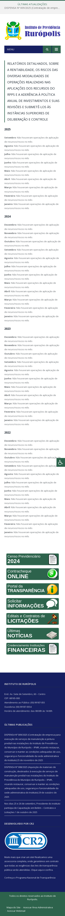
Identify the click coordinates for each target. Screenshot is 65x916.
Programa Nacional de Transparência (35, 877)
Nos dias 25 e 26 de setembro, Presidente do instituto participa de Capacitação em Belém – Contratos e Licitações (32, 808)
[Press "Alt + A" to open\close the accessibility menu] (61, 462)
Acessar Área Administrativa (38, 907)
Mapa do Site (13, 907)
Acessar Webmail (16, 910)
